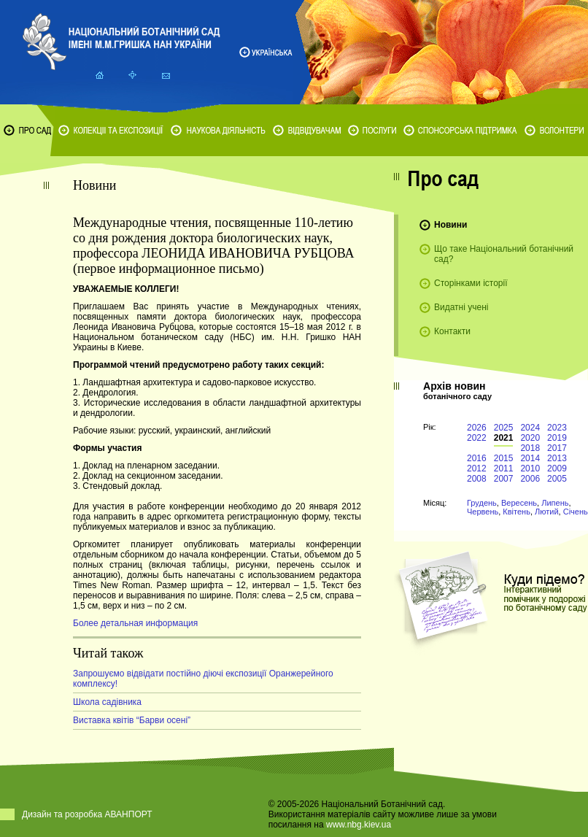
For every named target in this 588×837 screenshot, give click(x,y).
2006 (530, 479)
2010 (530, 468)
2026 (477, 428)
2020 (530, 438)
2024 (530, 428)
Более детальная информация (135, 623)
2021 (504, 438)
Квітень (516, 511)
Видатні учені (461, 307)
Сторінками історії (471, 283)
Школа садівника (107, 702)
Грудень (482, 502)
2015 (504, 458)
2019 (557, 438)
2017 (557, 448)
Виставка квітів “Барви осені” (131, 720)
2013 (557, 458)
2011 (504, 468)
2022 (477, 438)
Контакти (452, 331)
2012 (477, 468)
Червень (482, 511)
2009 (557, 468)
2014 (530, 458)
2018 (530, 448)
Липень (554, 502)
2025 (504, 428)
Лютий (547, 511)
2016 (477, 458)
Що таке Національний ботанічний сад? (503, 254)
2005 (557, 479)
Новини (450, 225)
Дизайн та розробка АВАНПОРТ (87, 814)
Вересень (519, 502)
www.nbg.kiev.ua (358, 824)
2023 (557, 428)
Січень (575, 511)
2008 (477, 479)
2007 (504, 479)
